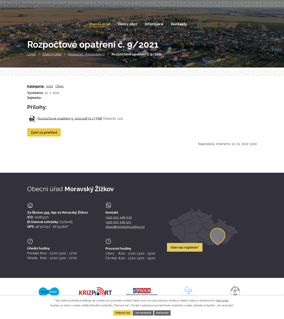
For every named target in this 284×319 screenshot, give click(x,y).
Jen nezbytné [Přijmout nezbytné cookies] (143, 312)
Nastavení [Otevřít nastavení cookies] (164, 312)
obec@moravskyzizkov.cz (125, 229)
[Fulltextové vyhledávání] (237, 24)
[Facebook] (199, 24)
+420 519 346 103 (118, 224)
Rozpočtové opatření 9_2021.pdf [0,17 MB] (69, 121)
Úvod (31, 57)
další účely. (222, 299)
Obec (59, 89)
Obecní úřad (51, 57)
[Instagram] (208, 24)
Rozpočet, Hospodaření (86, 57)
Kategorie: (36, 89)
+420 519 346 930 (118, 220)
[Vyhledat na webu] (250, 24)
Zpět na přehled (45, 135)
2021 (49, 89)
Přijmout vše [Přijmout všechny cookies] (121, 312)
